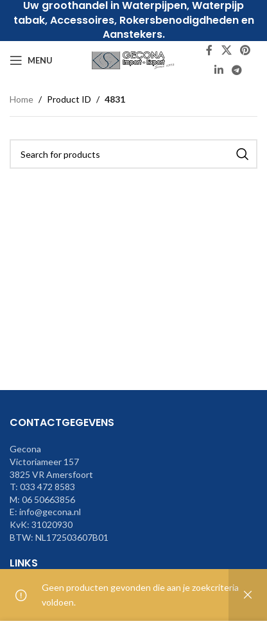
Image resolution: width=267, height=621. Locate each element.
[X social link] (226, 50)
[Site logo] (133, 59)
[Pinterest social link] (245, 50)
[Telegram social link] (237, 70)
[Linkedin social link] (218, 70)
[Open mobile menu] (31, 60)
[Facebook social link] (209, 50)
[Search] (133, 154)
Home (21, 99)
